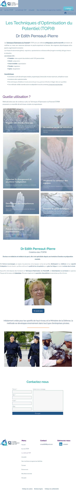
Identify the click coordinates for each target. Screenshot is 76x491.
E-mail (13, 400)
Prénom (14, 389)
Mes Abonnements (26, 473)
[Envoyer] (37, 413)
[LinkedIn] (60, 444)
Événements (24, 469)
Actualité (23, 457)
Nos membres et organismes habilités (27, 461)
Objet (13, 406)
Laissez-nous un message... (39, 389)
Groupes (23, 477)
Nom (13, 394)
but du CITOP (25, 448)
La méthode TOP (26, 453)
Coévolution (18, 273)
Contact (23, 465)
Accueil (23, 444)
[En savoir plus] (38, 311)
